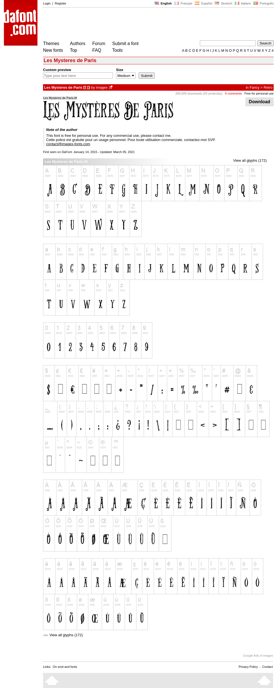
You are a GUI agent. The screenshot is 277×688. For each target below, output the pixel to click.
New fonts (53, 50)
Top (73, 50)
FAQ (96, 50)
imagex (102, 87)
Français (183, 3)
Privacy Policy (248, 666)
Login (47, 3)
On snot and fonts (65, 666)
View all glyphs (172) (250, 160)
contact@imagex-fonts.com (68, 144)
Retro (268, 87)
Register (60, 3)
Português (263, 3)
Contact (267, 666)
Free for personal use (259, 93)
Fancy (254, 87)
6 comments (233, 93)
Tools (117, 50)
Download (259, 101)
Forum (98, 43)
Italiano (243, 3)
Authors (77, 43)
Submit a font (125, 43)
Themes (51, 43)
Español (203, 3)
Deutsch (223, 3)
